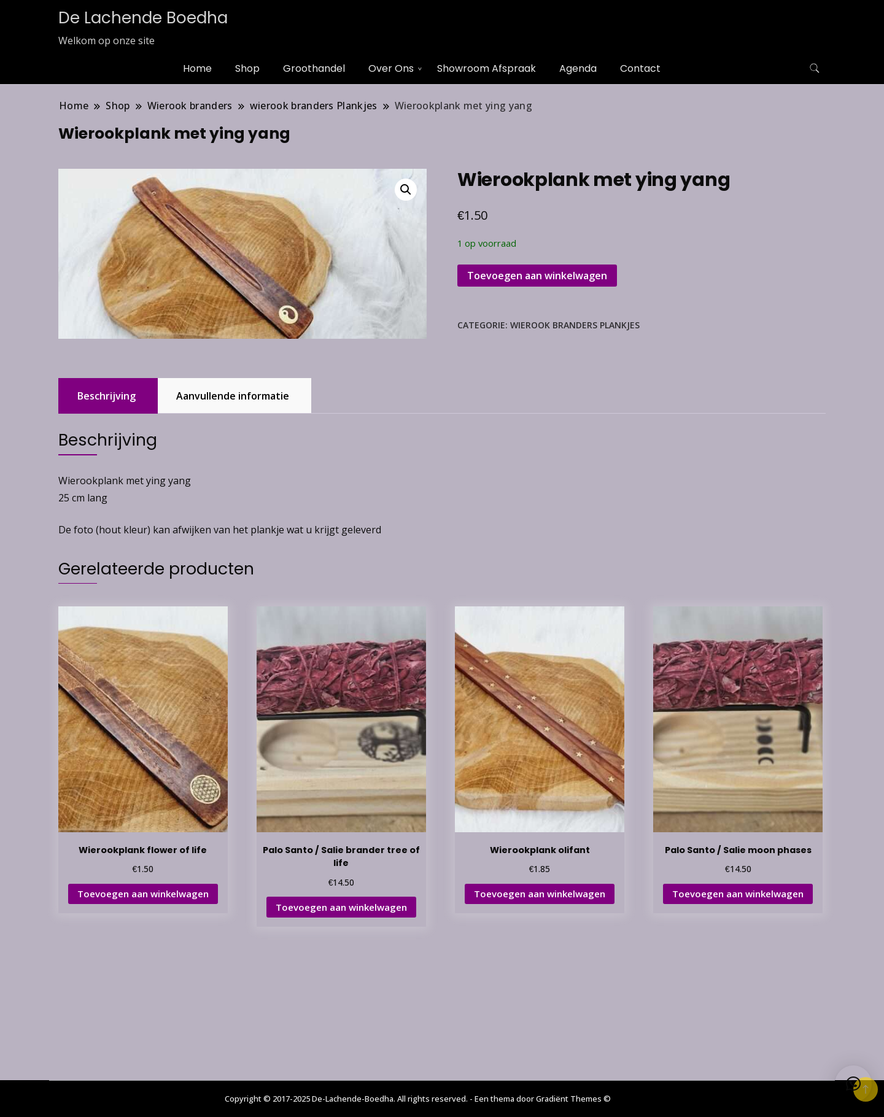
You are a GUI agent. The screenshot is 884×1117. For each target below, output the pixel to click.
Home (197, 68)
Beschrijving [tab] (106, 396)
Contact (640, 68)
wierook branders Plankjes (575, 325)
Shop (247, 68)
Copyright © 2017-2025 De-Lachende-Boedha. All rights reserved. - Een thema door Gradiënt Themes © (418, 1098)
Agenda (578, 68)
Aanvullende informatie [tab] (232, 396)
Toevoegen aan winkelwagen (537, 275)
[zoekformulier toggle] (815, 68)
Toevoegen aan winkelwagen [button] (143, 893)
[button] (406, 190)
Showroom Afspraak (486, 68)
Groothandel (314, 68)
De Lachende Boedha (143, 18)
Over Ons (391, 68)
